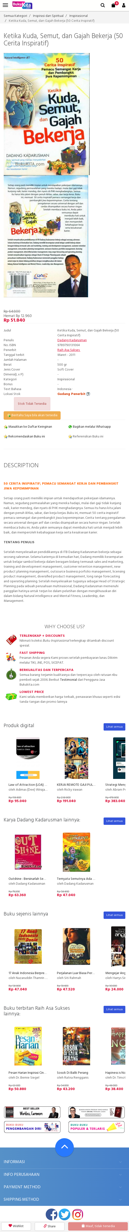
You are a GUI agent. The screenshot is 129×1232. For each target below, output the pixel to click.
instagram (77, 1214)
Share (49, 1226)
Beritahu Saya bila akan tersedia (32, 415)
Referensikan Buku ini (85, 436)
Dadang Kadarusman (72, 340)
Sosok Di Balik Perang (72, 1073)
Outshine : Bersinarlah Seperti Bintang (36, 879)
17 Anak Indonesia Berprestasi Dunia (34, 973)
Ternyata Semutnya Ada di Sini (79, 879)
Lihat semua (114, 726)
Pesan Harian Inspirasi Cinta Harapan (34, 1073)
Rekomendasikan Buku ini (24, 436)
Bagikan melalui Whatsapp (89, 427)
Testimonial (68, 680)
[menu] (5, 5)
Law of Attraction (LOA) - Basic (31, 785)
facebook (51, 1214)
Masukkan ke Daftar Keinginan (28, 427)
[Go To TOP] (64, 1147)
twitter (64, 1214)
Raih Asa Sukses (68, 350)
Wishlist (16, 1226)
